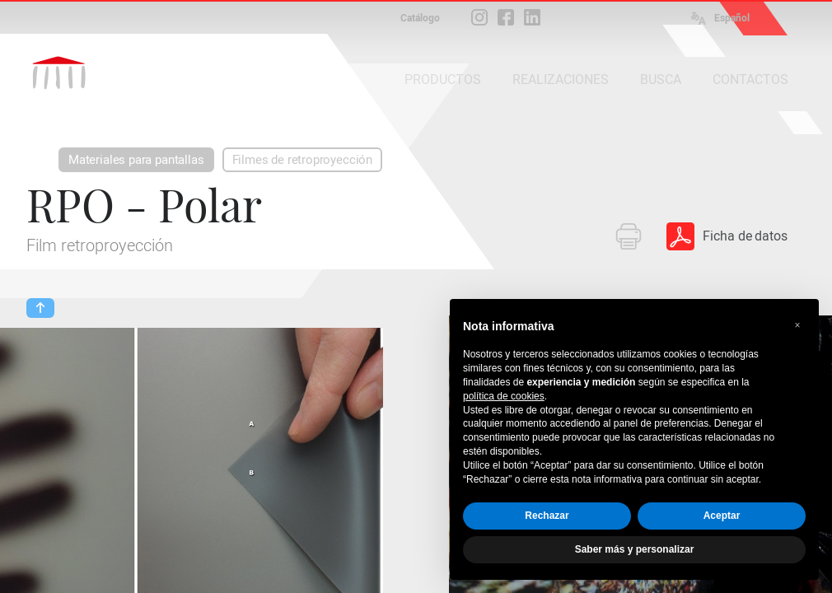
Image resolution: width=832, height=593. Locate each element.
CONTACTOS (750, 79)
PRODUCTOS (442, 79)
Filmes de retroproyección (302, 159)
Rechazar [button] (546, 515)
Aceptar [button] (722, 515)
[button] (797, 325)
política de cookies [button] (504, 396)
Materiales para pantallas (136, 159)
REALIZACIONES (560, 79)
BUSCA (660, 79)
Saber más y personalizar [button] (634, 549)
